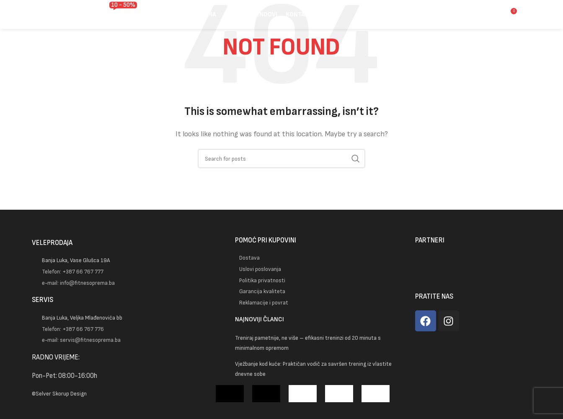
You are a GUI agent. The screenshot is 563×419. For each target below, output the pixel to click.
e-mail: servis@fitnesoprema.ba (81, 340)
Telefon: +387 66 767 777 (72, 271)
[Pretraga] (470, 18)
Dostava (249, 257)
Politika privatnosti (262, 280)
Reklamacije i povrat (263, 302)
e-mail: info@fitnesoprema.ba (78, 282)
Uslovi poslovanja (260, 269)
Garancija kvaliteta (262, 291)
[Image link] (115, 217)
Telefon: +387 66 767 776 (73, 328)
